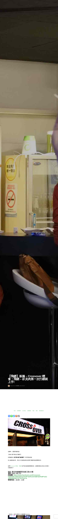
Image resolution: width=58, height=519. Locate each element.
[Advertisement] (29, 400)
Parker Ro (12, 385)
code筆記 (24, 410)
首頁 (15, 410)
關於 (37, 410)
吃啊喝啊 (17, 385)
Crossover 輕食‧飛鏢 (15, 466)
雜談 (33, 410)
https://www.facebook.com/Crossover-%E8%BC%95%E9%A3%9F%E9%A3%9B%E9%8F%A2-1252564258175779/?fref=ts (27, 476)
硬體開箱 (29, 410)
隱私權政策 (41, 410)
